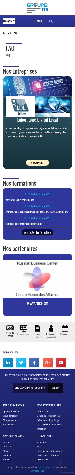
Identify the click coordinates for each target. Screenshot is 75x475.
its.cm (6, 442)
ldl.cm (6, 451)
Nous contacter (10, 415)
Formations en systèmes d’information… (25, 223)
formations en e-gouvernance (20, 200)
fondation (41, 428)
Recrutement (9, 424)
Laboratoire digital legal (48, 420)
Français (7, 21)
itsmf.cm (7, 455)
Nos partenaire (10, 420)
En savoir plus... (37, 163)
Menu (37, 21)
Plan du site (42, 459)
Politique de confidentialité (50, 451)
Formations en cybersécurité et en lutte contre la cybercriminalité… (37, 212)
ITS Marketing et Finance (49, 424)
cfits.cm (7, 446)
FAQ (39, 446)
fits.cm (6, 459)
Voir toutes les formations (37, 232)
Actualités (42, 442)
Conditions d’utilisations (48, 455)
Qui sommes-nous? (12, 411)
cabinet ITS (42, 411)
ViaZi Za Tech (45, 467)
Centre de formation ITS (48, 415)
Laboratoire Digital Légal (37, 120)
